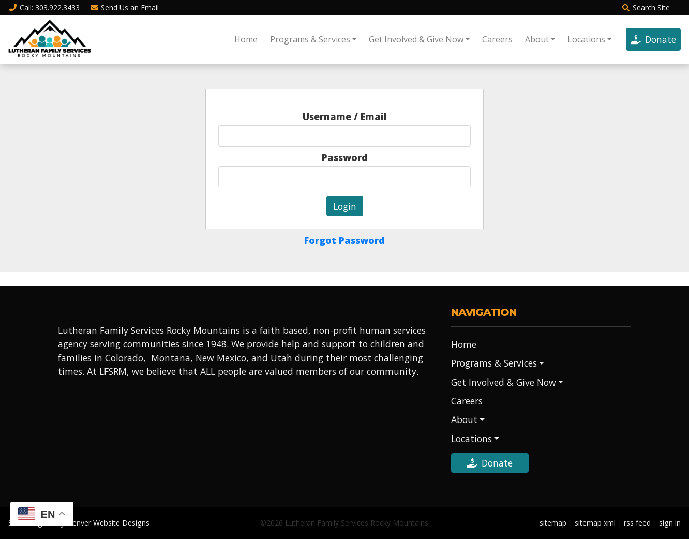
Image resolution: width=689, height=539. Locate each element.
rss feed (637, 523)
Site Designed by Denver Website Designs (78, 523)
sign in (670, 523)
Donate (653, 39)
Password (345, 157)
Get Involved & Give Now (416, 39)
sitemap (553, 523)
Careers (497, 39)
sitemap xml (595, 523)
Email (124, 7)
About (537, 39)
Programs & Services (310, 39)
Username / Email (345, 116)
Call (44, 7)
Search (645, 7)
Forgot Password (344, 240)
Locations (586, 39)
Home (246, 39)
